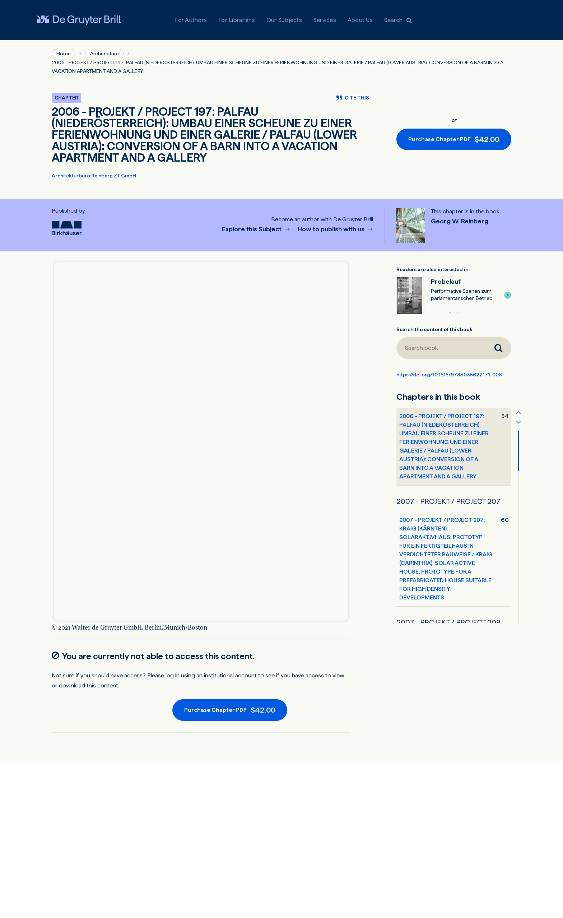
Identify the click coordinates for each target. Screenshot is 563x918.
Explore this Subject (252, 229)
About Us (360, 20)
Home (63, 53)
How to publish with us (332, 229)
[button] (507, 295)
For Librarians (236, 20)
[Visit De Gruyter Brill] (78, 20)
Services (324, 20)
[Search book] (440, 348)
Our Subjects (284, 20)
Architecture (104, 53)
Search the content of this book (434, 329)
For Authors (191, 20)
